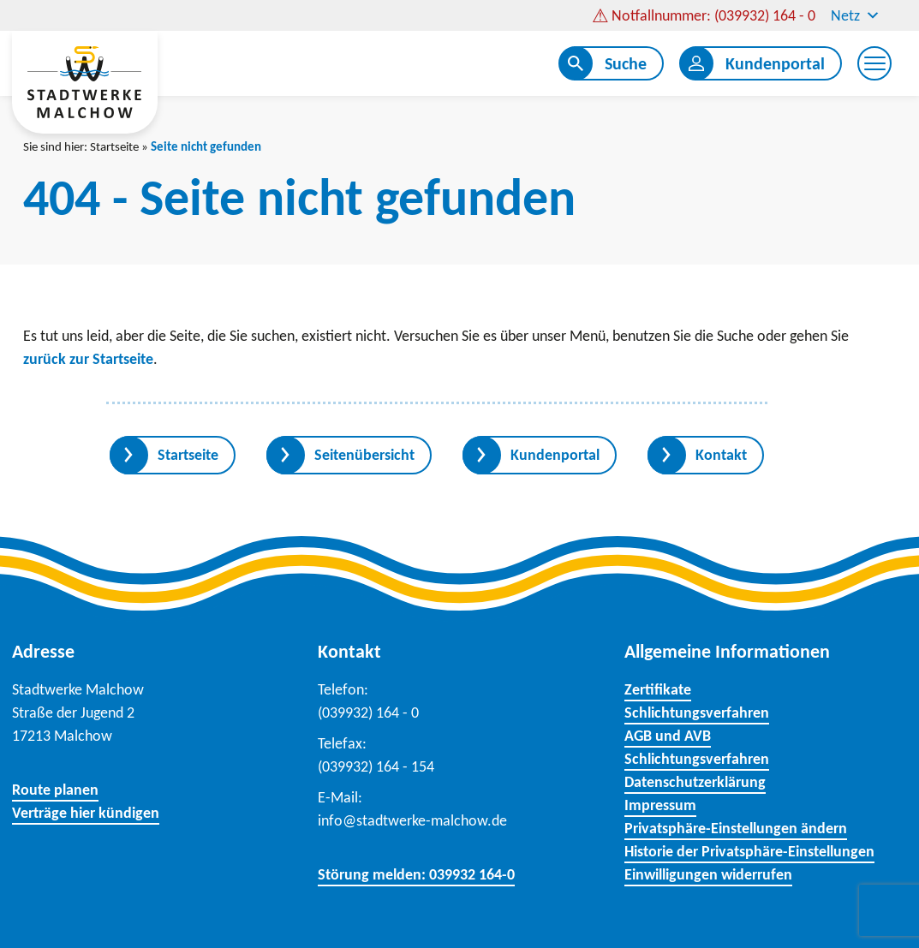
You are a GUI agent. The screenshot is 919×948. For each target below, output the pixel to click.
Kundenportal (775, 63)
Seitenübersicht (364, 454)
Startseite (114, 146)
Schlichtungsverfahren (696, 712)
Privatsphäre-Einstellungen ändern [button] (735, 828)
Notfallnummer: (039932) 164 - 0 (713, 15)
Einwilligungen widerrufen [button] (708, 874)
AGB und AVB (667, 735)
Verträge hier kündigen (85, 812)
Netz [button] (855, 15)
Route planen (55, 789)
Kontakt (721, 454)
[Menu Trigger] (874, 63)
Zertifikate (657, 689)
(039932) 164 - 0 (368, 712)
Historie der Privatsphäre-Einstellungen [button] (749, 851)
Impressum (660, 805)
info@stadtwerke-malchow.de (412, 820)
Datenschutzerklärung (695, 781)
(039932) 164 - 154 (376, 766)
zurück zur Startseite (88, 358)
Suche (626, 63)
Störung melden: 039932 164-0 (416, 874)
